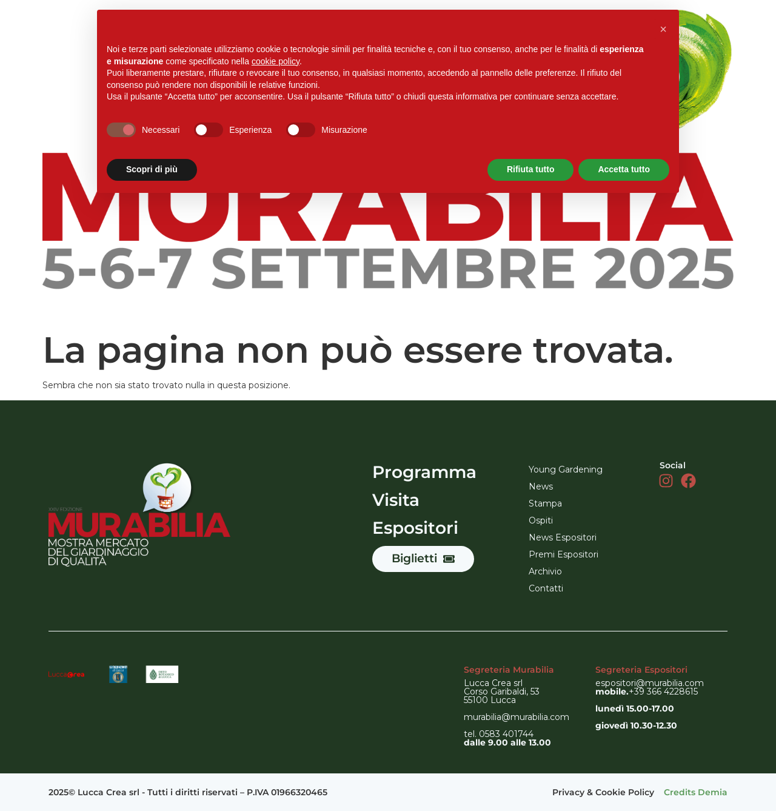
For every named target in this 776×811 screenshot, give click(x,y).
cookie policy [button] (275, 61)
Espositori (415, 527)
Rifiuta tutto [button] (531, 169)
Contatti (546, 588)
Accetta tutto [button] (624, 169)
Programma (424, 472)
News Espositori (563, 537)
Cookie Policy (624, 792)
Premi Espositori (563, 554)
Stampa (545, 503)
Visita (396, 500)
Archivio (545, 571)
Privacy (568, 792)
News (541, 486)
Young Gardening (566, 469)
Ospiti (541, 520)
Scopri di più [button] (152, 169)
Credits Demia (696, 792)
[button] (663, 29)
